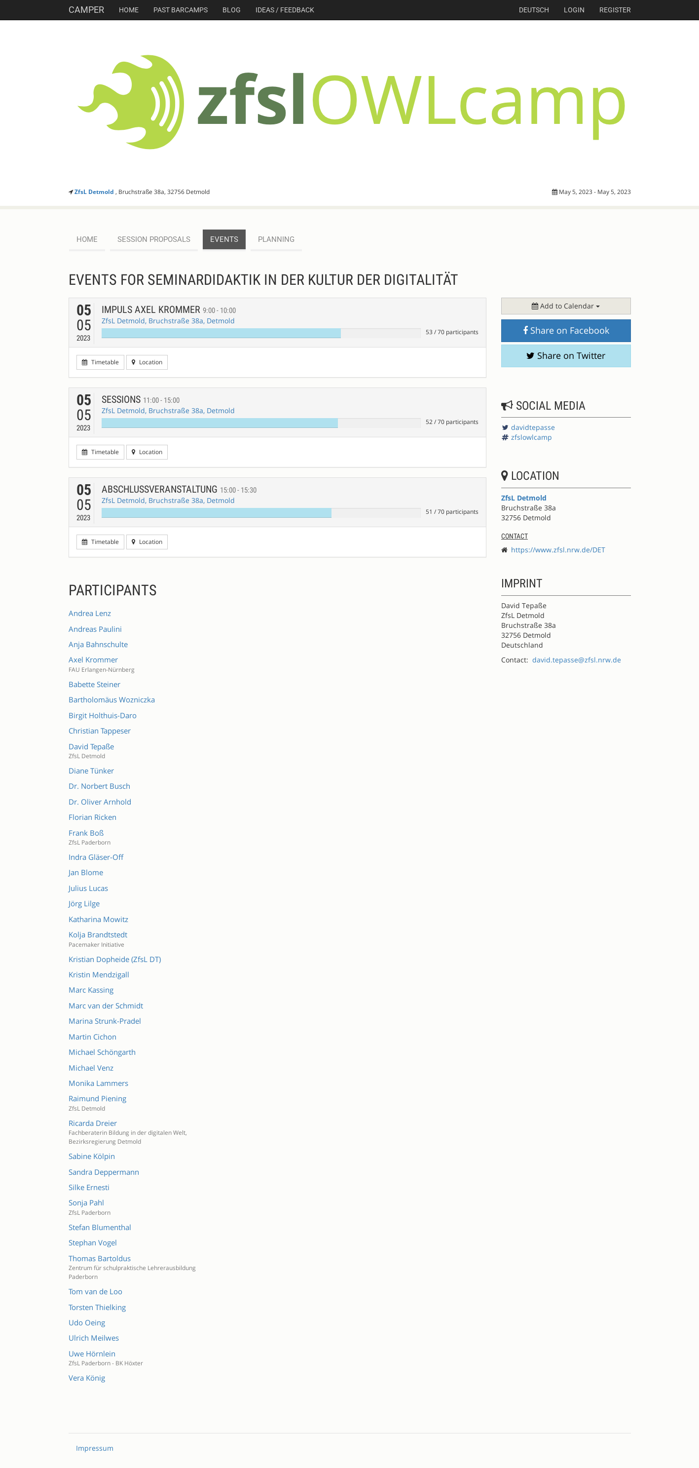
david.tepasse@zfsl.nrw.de (576, 659)
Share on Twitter (565, 355)
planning (276, 239)
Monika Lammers (98, 1083)
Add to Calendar (566, 305)
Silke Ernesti (89, 1187)
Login (574, 10)
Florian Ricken (92, 817)
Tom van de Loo (95, 1291)
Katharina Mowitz (98, 919)
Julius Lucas (88, 888)
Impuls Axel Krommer (169, 309)
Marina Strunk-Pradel (105, 1021)
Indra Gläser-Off (96, 857)
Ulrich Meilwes (94, 1338)
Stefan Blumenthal (100, 1227)
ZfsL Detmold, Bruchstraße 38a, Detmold (168, 320)
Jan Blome (86, 872)
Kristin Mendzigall (99, 974)
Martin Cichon (92, 1037)
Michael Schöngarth (102, 1052)
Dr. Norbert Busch (99, 786)
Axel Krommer (93, 659)
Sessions (141, 399)
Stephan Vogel (93, 1242)
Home (129, 10)
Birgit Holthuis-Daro (103, 715)
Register (615, 10)
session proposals (153, 239)
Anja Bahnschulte (98, 644)
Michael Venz (91, 1068)
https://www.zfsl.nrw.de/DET (558, 549)
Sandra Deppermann (104, 1172)
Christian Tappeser (100, 730)
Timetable (100, 362)
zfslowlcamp (531, 437)
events (224, 239)
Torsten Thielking (97, 1307)
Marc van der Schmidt (106, 1005)
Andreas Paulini (95, 629)
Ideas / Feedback (285, 10)
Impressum (94, 1448)
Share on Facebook (566, 330)
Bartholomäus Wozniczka (112, 699)
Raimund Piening (97, 1098)
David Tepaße (91, 746)
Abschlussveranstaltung (179, 489)
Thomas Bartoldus (100, 1258)
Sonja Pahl (86, 1202)
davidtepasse (533, 427)
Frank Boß (86, 833)
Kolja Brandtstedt (98, 934)
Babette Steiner (94, 684)
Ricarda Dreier (93, 1123)
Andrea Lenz (90, 613)
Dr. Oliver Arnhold (100, 802)
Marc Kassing (91, 990)
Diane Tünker (91, 770)
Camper (86, 9)
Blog (231, 10)
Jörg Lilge (84, 903)
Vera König (87, 1378)
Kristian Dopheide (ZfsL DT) (115, 959)
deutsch (534, 10)
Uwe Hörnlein (92, 1353)
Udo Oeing (87, 1322)
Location (147, 362)
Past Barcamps (180, 10)
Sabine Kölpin (92, 1156)
